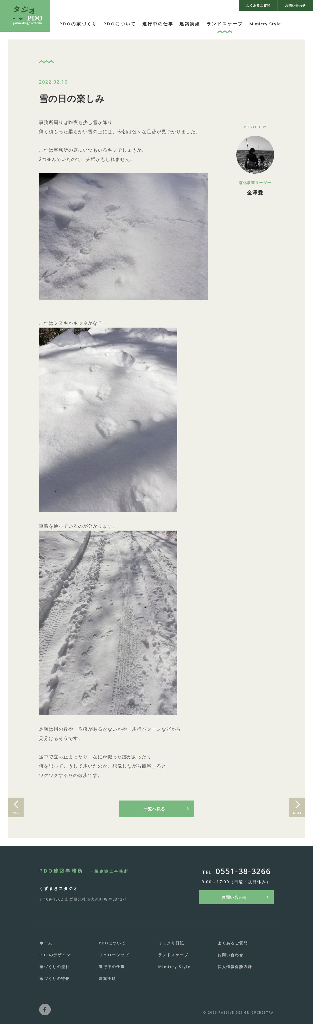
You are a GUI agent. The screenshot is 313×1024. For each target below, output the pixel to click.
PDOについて (119, 24)
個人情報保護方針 (235, 966)
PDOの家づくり (78, 24)
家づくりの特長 (54, 978)
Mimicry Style (265, 24)
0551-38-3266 (243, 871)
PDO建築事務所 (84, 870)
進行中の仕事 (158, 24)
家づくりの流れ (54, 966)
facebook (45, 1009)
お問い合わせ (234, 897)
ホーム (45, 943)
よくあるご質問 (233, 943)
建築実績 (190, 24)
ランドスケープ (225, 24)
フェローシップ (114, 954)
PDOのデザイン (55, 954)
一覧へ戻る (154, 808)
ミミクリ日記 (171, 943)
